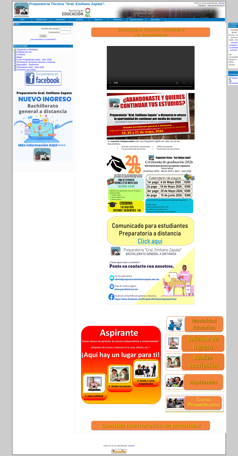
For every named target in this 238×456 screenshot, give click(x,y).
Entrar (221, 3)
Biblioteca (117, 19)
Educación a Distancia (27, 49)
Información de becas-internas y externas (36, 62)
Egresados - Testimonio (28, 64)
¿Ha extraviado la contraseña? (43, 39)
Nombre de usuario (50, 28)
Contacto (21, 54)
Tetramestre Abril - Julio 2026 (30, 67)
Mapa (19, 57)
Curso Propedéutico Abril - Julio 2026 (34, 59)
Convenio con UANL (26, 70)
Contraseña (53, 32)
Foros (234, 78)
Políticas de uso (24, 52)
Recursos (233, 83)
